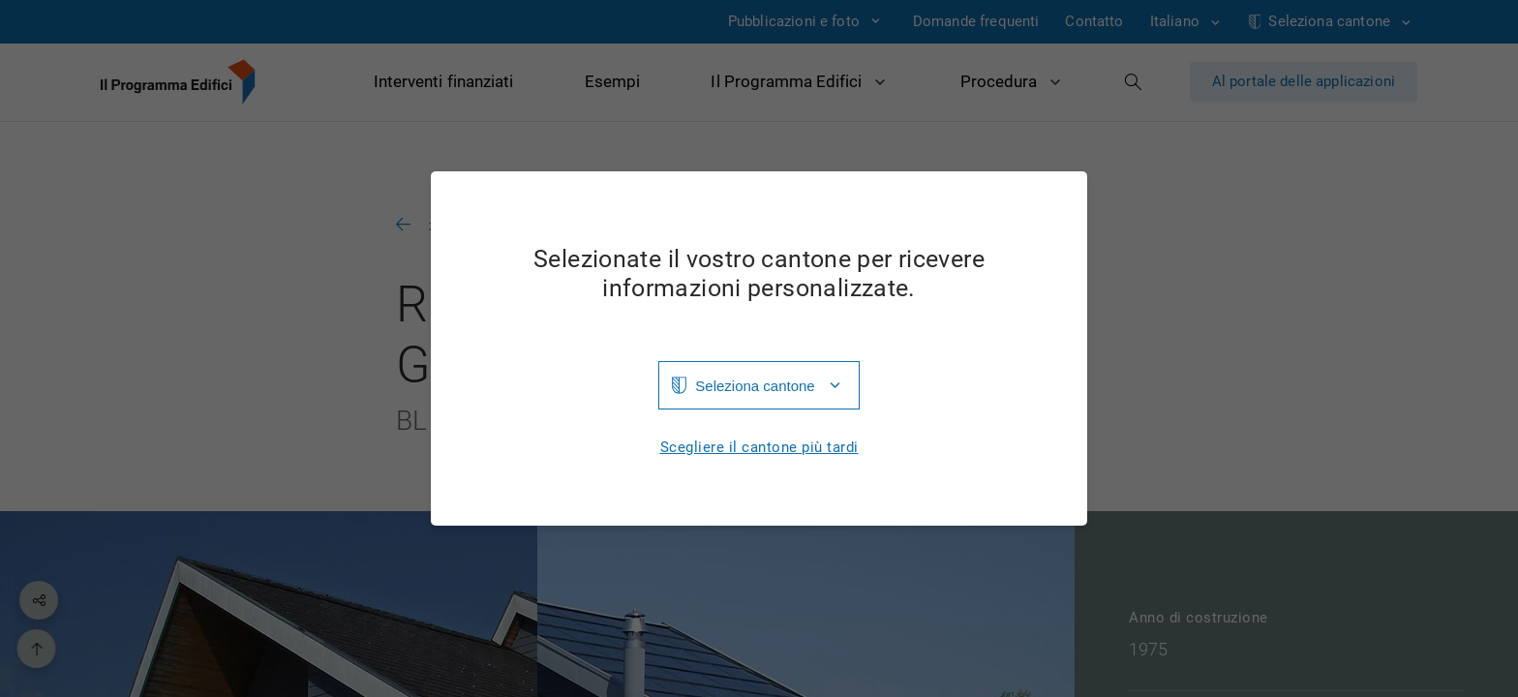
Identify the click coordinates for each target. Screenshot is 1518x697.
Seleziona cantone (754, 386)
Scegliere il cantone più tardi (759, 447)
